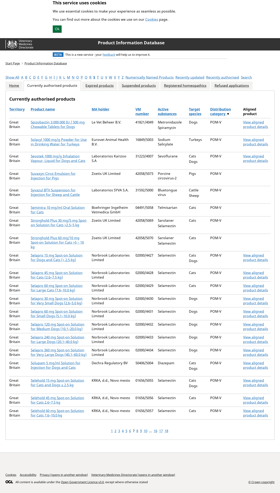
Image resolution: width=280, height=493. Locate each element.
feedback (109, 55)
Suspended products (139, 85)
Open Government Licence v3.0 (82, 482)
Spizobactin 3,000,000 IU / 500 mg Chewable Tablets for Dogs (58, 124)
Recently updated (189, 77)
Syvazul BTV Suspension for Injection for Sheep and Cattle (55, 192)
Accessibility (28, 475)
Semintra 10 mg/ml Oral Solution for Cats (58, 209)
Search (246, 77)
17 (161, 431)
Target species (195, 111)
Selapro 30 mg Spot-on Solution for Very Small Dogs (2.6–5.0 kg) (57, 300)
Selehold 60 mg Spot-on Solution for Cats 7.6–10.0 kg (57, 413)
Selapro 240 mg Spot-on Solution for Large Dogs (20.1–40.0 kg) (57, 339)
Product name (43, 109)
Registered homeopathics (185, 85)
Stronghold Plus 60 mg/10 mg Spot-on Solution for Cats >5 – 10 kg (57, 242)
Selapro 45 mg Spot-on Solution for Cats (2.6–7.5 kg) (57, 275)
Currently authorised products (52, 85)
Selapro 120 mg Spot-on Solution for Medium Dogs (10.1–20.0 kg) (57, 326)
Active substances (167, 111)
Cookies (151, 19)
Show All (12, 77)
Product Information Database (131, 42)
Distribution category (220, 111)
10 (145, 431)
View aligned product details (255, 124)
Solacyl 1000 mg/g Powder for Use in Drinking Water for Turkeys (59, 142)
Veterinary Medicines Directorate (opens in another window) (133, 475)
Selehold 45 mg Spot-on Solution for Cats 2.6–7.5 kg (57, 400)
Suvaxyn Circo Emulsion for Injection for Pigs (53, 175)
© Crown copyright (261, 482)
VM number (142, 111)
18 (166, 431)
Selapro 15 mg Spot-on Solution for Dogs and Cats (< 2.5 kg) (57, 257)
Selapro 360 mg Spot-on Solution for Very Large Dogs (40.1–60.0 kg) (59, 352)
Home (14, 85)
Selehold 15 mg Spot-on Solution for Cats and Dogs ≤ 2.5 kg (57, 382)
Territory (17, 109)
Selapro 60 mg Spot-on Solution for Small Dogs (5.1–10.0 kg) (57, 313)
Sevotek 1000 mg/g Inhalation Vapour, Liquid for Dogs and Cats (58, 158)
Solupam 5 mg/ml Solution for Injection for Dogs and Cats (55, 365)
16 (155, 431)
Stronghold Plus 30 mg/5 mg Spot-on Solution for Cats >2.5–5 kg (59, 222)
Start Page (12, 63)
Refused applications (232, 85)
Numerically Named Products (149, 77)
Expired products (99, 85)
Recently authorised (222, 77)
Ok (57, 29)
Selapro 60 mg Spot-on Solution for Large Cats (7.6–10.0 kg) (57, 288)
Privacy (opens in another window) (64, 475)
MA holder (100, 109)
